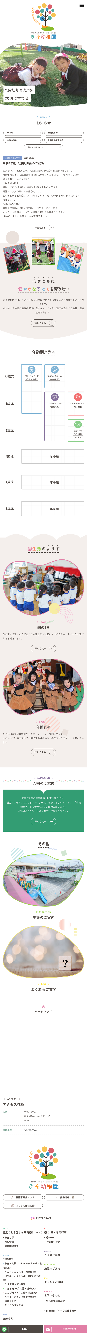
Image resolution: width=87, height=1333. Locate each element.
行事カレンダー (54, 1241)
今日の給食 (12, 140)
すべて (10, 132)
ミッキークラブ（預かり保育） (21, 1296)
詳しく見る (44, 323)
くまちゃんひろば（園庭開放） (21, 1271)
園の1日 (50, 1237)
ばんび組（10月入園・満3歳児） (21, 1292)
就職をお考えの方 (35, 147)
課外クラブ (10, 1300)
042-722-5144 (30, 1130)
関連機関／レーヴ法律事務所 (61, 1310)
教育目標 (9, 1237)
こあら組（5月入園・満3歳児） (21, 1288)
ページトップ (43, 1011)
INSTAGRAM (43, 1218)
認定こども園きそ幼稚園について (23, 1230)
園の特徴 (9, 1241)
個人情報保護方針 (55, 1300)
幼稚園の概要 (12, 1245)
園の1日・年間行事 (64, 1230)
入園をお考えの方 (56, 140)
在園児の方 (53, 132)
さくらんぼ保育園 (14, 1305)
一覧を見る (44, 227)
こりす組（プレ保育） (16, 1284)
